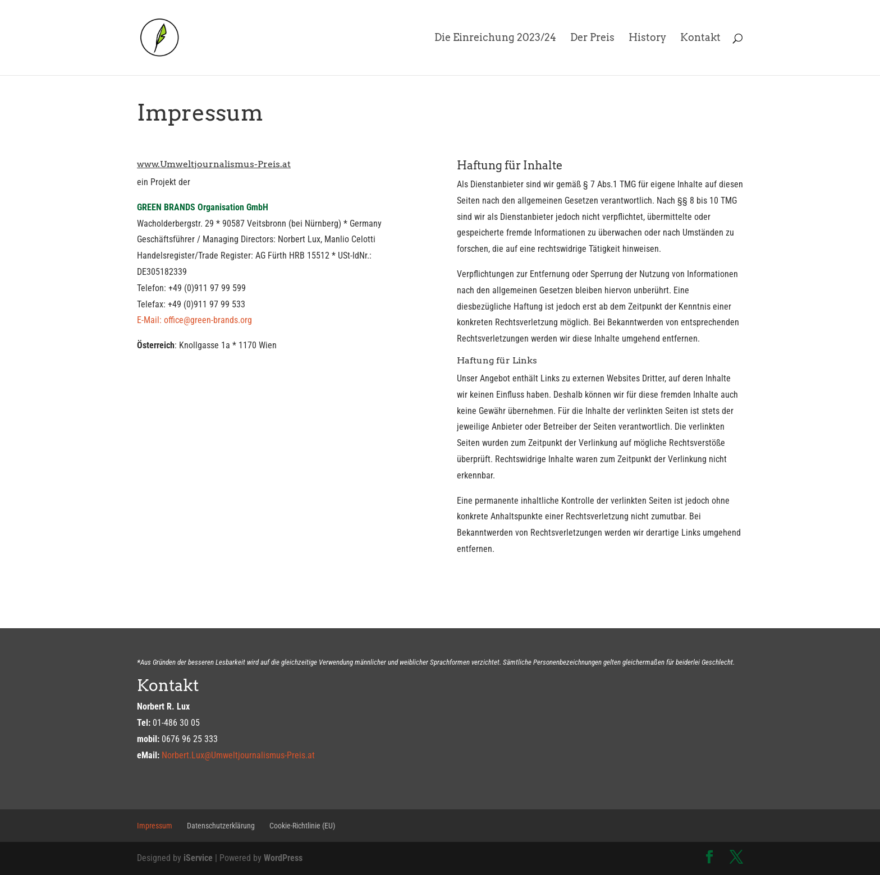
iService (198, 858)
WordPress (283, 858)
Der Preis (592, 38)
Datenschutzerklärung (221, 825)
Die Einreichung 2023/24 (495, 38)
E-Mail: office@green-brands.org (194, 320)
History (647, 38)
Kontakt (700, 38)
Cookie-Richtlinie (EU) (302, 825)
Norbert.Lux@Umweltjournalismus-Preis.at (238, 755)
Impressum (154, 825)
